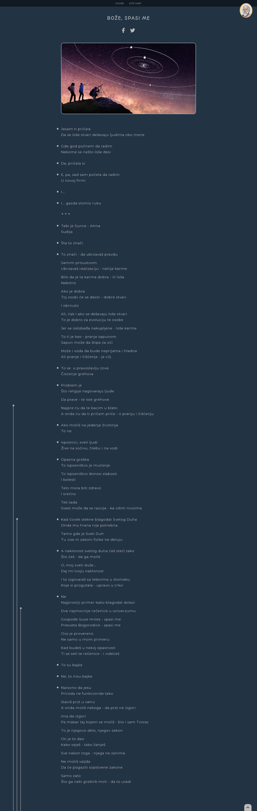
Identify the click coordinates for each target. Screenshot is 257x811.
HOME (120, 3)
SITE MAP (135, 3)
